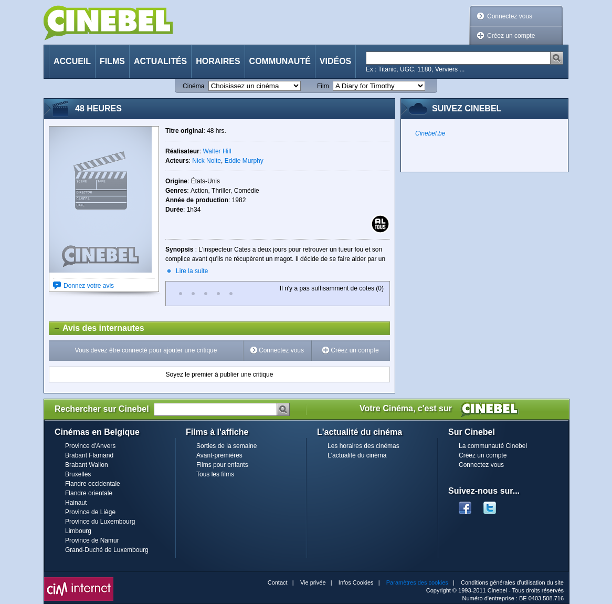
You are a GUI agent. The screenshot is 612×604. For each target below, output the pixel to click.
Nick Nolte (206, 160)
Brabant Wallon (86, 464)
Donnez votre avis (89, 285)
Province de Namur (92, 540)
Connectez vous (509, 16)
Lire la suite (192, 271)
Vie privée (313, 582)
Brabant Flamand (89, 455)
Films (112, 61)
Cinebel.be (430, 133)
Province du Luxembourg (100, 521)
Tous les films (215, 474)
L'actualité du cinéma (357, 455)
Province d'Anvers (90, 446)
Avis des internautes (96, 328)
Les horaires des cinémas (363, 446)
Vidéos (335, 61)
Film (323, 86)
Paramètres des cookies (417, 582)
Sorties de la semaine (226, 446)
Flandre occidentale (92, 483)
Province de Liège (90, 512)
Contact (278, 582)
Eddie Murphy (244, 160)
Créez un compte (511, 35)
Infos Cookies (356, 582)
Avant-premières (219, 455)
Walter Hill (217, 151)
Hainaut (76, 502)
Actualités (160, 61)
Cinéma (193, 86)
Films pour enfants (222, 464)
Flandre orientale (88, 493)
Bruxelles (78, 474)
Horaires (218, 61)
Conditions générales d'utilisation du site (512, 582)
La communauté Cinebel (493, 446)
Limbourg (78, 531)
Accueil (72, 61)
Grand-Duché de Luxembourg (107, 550)
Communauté (280, 61)
